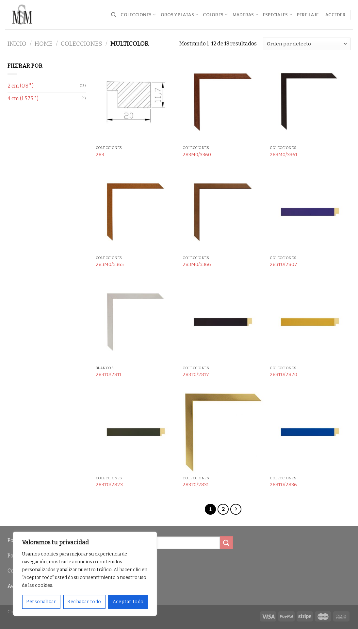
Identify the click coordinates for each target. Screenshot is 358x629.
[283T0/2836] (310, 432)
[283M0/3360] (223, 102)
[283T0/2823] (136, 432)
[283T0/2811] (136, 322)
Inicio (17, 43)
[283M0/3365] (136, 212)
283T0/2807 (283, 264)
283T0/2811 (108, 374)
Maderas (245, 14)
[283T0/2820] (310, 322)
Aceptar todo (128, 601)
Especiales (277, 14)
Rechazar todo (84, 601)
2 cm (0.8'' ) (21, 86)
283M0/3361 (283, 154)
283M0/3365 (110, 264)
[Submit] (226, 542)
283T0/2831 (196, 485)
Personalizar (41, 601)
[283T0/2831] (223, 432)
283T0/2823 (109, 485)
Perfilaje (307, 14)
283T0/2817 (196, 374)
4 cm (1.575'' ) (23, 98)
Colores (215, 14)
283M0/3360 (197, 154)
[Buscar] (113, 14)
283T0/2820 (283, 374)
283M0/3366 (197, 264)
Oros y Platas (180, 14)
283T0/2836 (283, 485)
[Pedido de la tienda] (306, 44)
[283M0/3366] (223, 212)
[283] (136, 102)
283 (100, 154)
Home (44, 43)
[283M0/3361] (310, 102)
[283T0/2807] (310, 212)
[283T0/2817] (223, 322)
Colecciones (138, 14)
